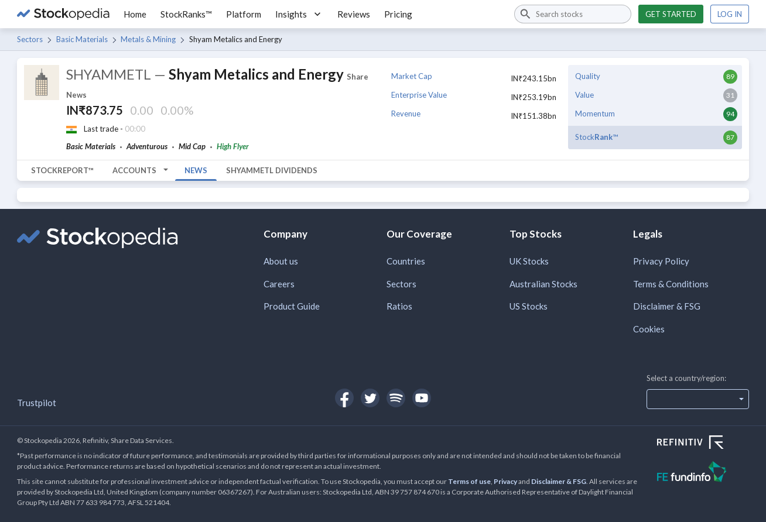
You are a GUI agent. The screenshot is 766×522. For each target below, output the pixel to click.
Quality (587, 76)
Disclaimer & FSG (666, 306)
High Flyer (233, 146)
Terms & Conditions (671, 284)
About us (281, 261)
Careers (279, 284)
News (195, 170)
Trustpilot (36, 402)
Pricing (398, 14)
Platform (243, 14)
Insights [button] (299, 14)
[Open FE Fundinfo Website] (703, 473)
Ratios (399, 306)
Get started (670, 14)
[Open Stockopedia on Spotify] (396, 398)
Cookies (649, 329)
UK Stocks (529, 261)
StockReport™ (62, 170)
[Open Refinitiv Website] (703, 443)
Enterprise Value (419, 94)
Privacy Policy (661, 261)
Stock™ (596, 137)
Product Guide (292, 306)
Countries (406, 261)
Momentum (595, 113)
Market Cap (411, 76)
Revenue (405, 113)
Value (584, 94)
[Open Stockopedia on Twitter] (370, 398)
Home (135, 14)
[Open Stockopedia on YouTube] (421, 398)
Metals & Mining (148, 39)
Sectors (30, 39)
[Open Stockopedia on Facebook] (344, 398)
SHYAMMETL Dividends (271, 170)
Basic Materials (82, 39)
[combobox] (572, 14)
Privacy (505, 481)
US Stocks (528, 306)
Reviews (353, 14)
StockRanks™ (186, 14)
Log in (729, 14)
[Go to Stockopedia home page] (63, 14)
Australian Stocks (543, 284)
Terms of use (469, 481)
